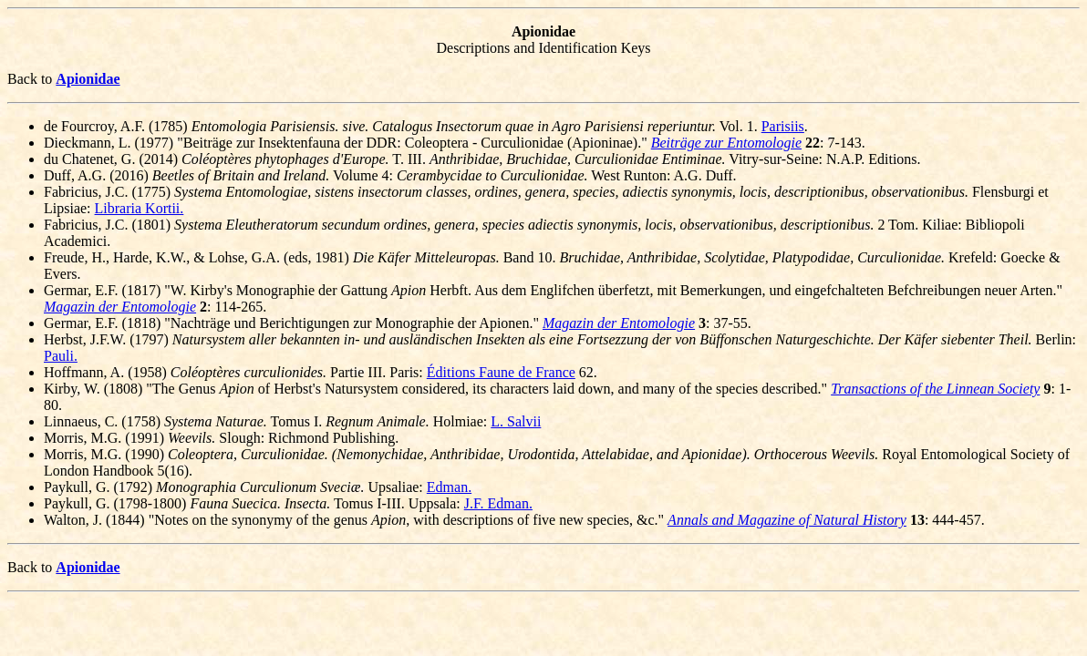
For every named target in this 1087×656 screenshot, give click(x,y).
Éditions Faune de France (501, 372)
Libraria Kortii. (139, 208)
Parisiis (782, 126)
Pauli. (61, 356)
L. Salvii (516, 421)
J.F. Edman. (498, 503)
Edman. (449, 487)
